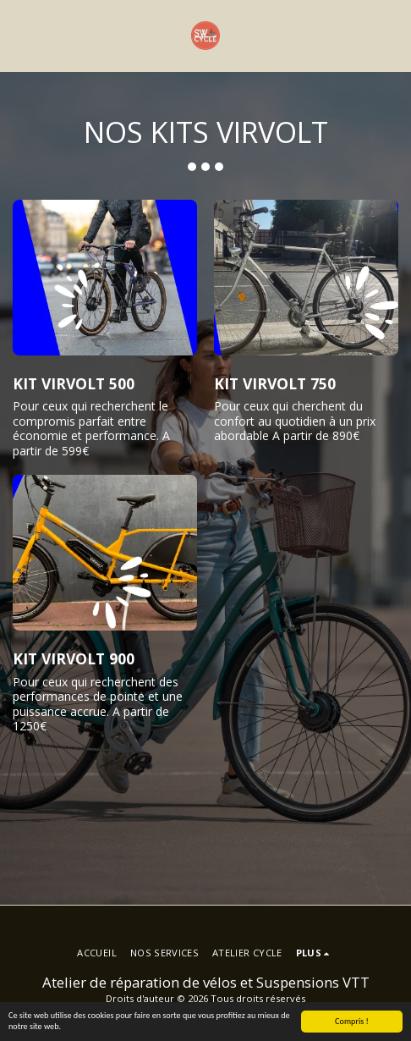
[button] (18, 35)
